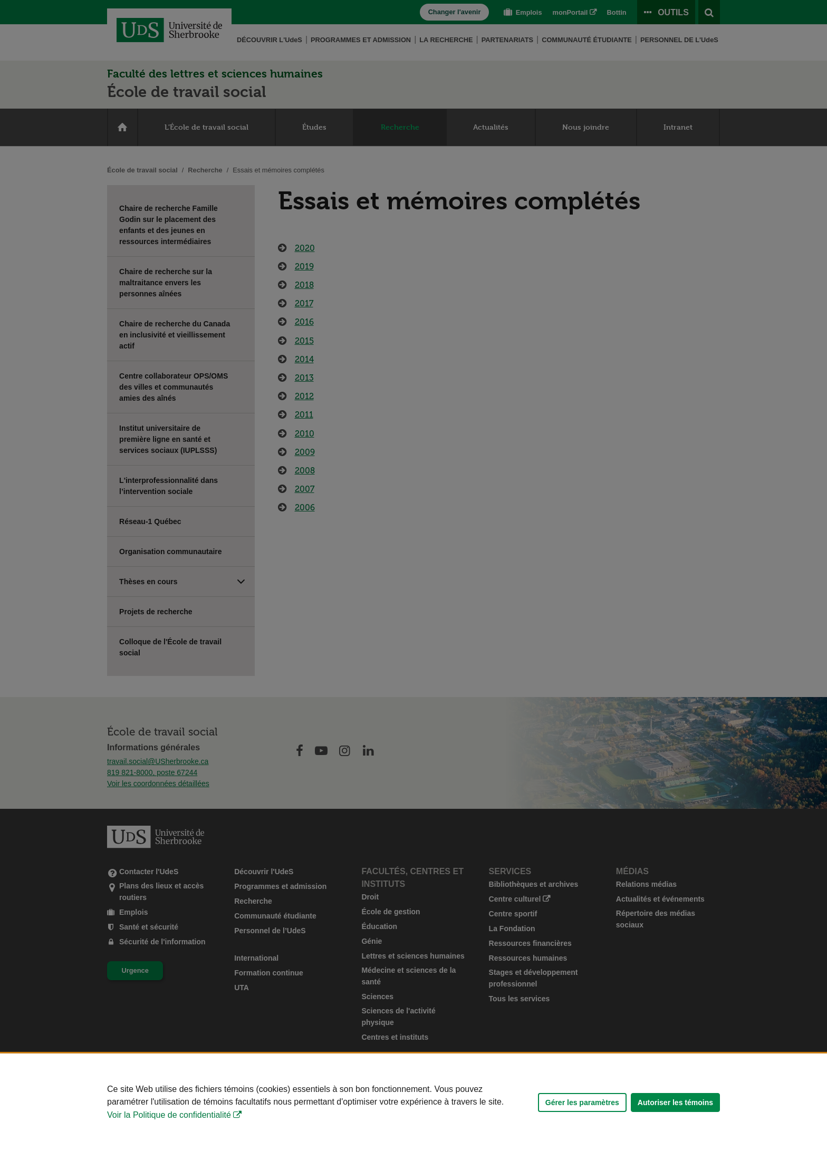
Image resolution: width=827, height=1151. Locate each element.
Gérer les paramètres (582, 1102)
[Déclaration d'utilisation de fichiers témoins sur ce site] (413, 1102)
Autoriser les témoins (675, 1102)
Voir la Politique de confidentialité (169, 1114)
